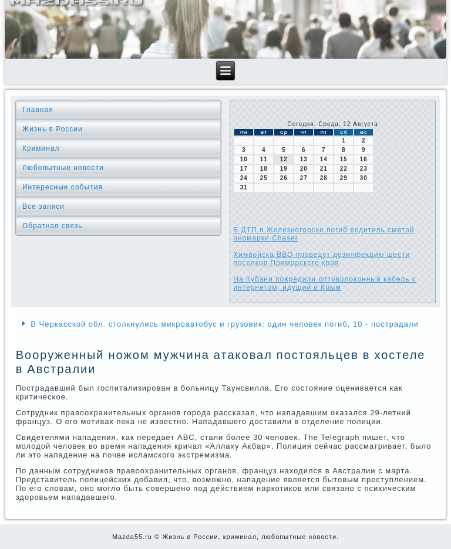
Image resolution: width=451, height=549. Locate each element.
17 (244, 168)
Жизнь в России (52, 129)
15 (344, 159)
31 (244, 187)
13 (304, 159)
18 (264, 168)
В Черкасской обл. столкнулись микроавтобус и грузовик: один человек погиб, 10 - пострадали (225, 324)
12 (284, 159)
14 (324, 159)
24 (244, 178)
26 (284, 178)
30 (364, 178)
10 (244, 159)
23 (364, 168)
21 (324, 168)
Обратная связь (52, 226)
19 (284, 168)
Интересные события (62, 187)
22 (344, 168)
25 (264, 178)
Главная (37, 110)
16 (364, 159)
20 (304, 168)
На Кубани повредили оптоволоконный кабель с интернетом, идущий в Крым (324, 283)
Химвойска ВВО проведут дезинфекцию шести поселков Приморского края (321, 258)
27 (304, 178)
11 (264, 159)
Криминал (41, 148)
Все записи (43, 206)
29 (344, 178)
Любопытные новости (63, 168)
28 (324, 178)
